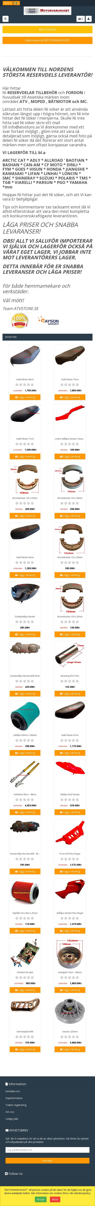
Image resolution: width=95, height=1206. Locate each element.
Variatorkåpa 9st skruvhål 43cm (25, 675)
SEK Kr (8, 3)
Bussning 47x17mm (70, 675)
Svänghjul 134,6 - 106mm (70, 972)
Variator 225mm (70, 1031)
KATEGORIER (47, 29)
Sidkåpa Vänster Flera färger (70, 913)
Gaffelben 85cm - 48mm (25, 794)
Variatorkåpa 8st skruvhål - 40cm (25, 853)
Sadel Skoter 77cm (25, 438)
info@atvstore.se (24, 127)
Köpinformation (14, 1098)
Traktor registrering (16, 1105)
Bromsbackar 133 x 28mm (70, 557)
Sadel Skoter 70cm (70, 379)
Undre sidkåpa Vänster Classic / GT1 (70, 438)
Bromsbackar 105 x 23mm (25, 498)
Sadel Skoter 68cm (25, 379)
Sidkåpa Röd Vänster (70, 794)
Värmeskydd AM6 (25, 1031)
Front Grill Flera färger (70, 853)
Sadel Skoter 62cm (25, 557)
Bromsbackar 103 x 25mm (70, 616)
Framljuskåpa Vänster (25, 616)
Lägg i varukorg (25, 397)
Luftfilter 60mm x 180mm (25, 735)
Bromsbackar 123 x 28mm (70, 498)
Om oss (10, 1111)
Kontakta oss (13, 1091)
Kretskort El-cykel (25, 972)
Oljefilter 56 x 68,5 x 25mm (25, 913)
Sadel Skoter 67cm (70, 735)
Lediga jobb (12, 1118)
